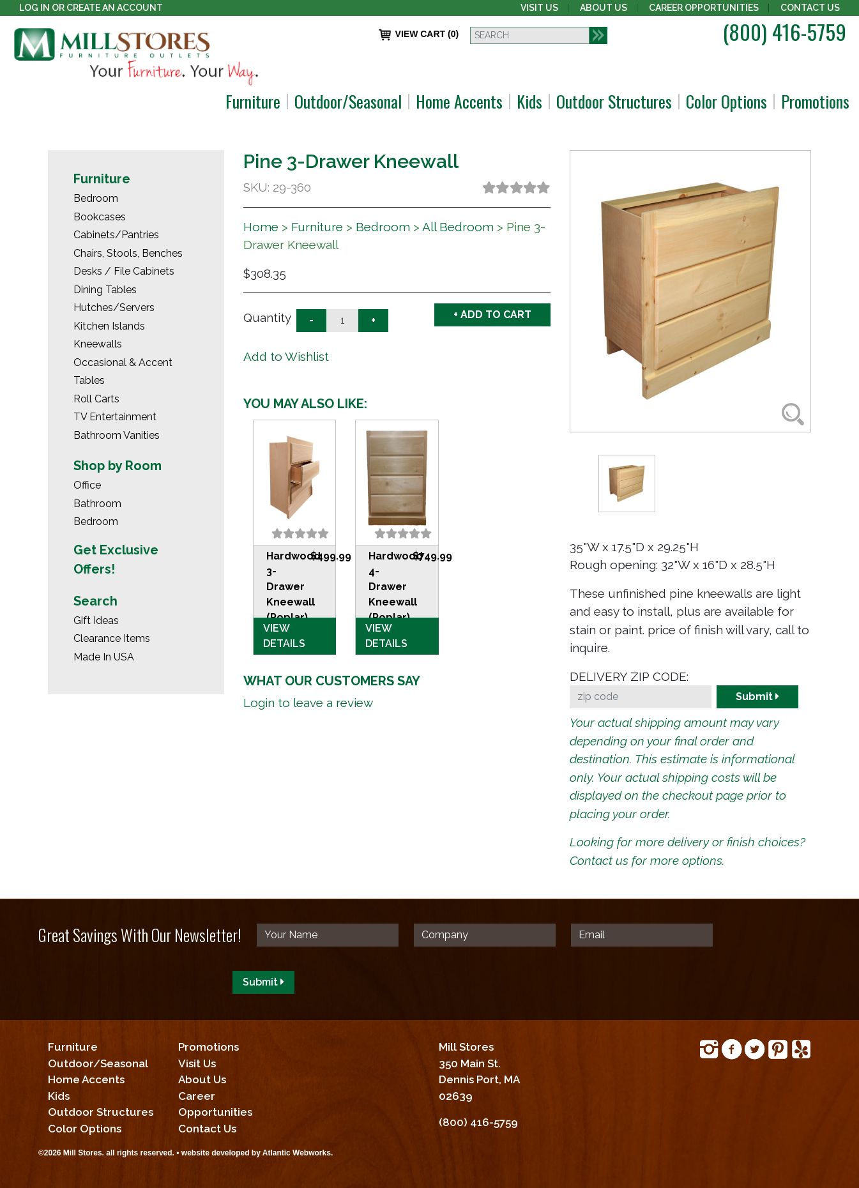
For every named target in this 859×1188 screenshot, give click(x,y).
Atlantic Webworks (296, 1152)
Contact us (599, 860)
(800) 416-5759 (784, 31)
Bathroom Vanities (116, 435)
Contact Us (810, 8)
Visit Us (539, 8)
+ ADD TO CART (492, 314)
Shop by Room (117, 465)
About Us (603, 8)
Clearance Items (111, 638)
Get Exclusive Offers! (115, 559)
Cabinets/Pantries (116, 235)
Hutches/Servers (114, 307)
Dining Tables (105, 290)
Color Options (726, 101)
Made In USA (103, 657)
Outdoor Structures (614, 101)
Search (95, 601)
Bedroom (95, 198)
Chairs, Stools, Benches (128, 253)
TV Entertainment (114, 417)
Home (260, 227)
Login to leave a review (308, 703)
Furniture (252, 101)
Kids (529, 101)
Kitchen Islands (109, 326)
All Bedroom (458, 227)
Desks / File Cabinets (123, 271)
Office (87, 485)
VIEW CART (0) (419, 35)
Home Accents (459, 101)
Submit (757, 696)
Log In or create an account (91, 8)
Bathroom (97, 504)
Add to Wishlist (286, 356)
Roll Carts (96, 399)
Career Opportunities (704, 8)
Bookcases (99, 217)
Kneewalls (97, 344)
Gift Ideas (96, 620)
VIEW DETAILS (284, 636)
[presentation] (135, 982)
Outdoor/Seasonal (348, 101)
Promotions (815, 101)
